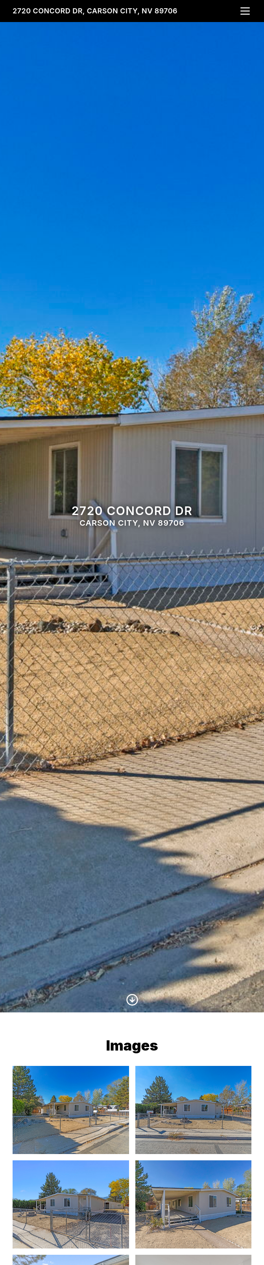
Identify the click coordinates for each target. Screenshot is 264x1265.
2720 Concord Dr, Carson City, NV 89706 (95, 11)
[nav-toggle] (245, 11)
